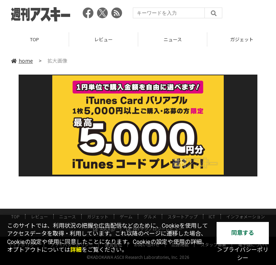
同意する (242, 232)
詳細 (76, 249)
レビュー (103, 39)
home (22, 60)
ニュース (173, 39)
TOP (34, 39)
